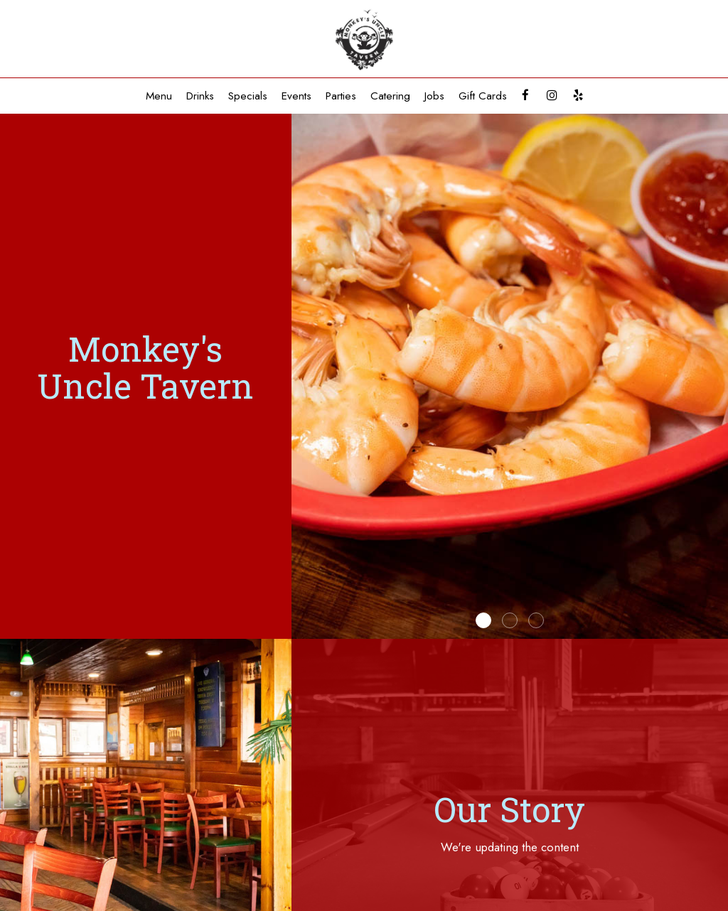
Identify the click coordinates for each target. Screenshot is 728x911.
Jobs (434, 96)
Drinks (200, 96)
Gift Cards (483, 96)
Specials (247, 96)
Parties (341, 96)
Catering (390, 96)
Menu (159, 96)
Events (296, 96)
